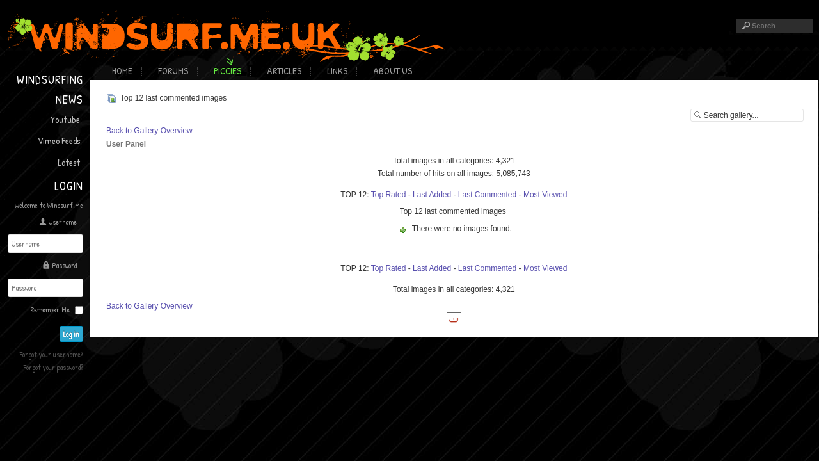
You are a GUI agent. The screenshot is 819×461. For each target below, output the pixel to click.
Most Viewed (545, 194)
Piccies (227, 70)
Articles (284, 70)
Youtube (65, 119)
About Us (392, 70)
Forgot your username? (51, 354)
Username (63, 221)
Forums (173, 70)
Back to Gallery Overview (149, 130)
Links (337, 70)
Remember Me (50, 309)
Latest (69, 162)
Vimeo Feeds (59, 140)
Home (122, 70)
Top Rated (388, 194)
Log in (71, 333)
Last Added (432, 194)
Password (64, 265)
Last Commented (487, 194)
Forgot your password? (53, 367)
